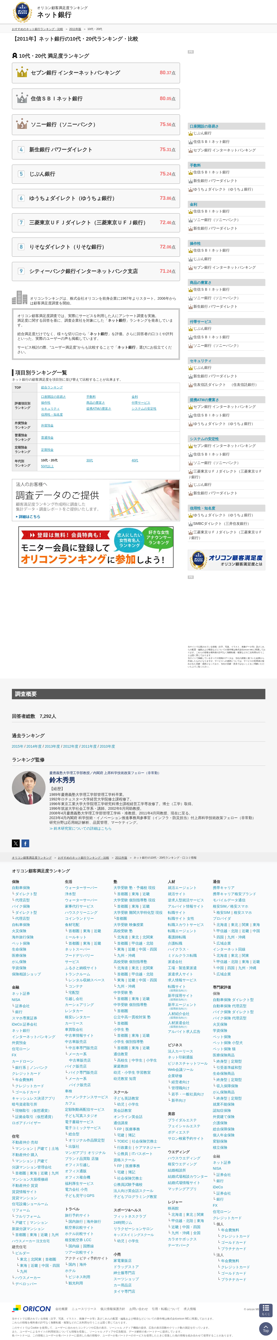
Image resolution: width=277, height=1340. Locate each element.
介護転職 (175, 943)
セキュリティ (50, 408)
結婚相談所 (177, 1170)
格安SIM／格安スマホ (230, 906)
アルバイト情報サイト (186, 906)
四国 (220, 937)
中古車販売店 (76, 1042)
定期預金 (47, 450)
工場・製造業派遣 (182, 968)
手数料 (91, 397)
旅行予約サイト (77, 1215)
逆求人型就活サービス (186, 900)
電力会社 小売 (76, 1189)
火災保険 (19, 931)
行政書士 (124, 1147)
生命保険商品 (224, 1073)
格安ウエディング (182, 1164)
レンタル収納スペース (87, 980)
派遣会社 (175, 962)
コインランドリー (79, 918)
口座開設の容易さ (53, 397)
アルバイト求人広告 (184, 1031)
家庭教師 (121, 1066)
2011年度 (89, 746)
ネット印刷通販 (180, 1057)
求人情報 (190, 1309)
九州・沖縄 (126, 955)
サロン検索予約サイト (186, 1138)
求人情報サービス (182, 980)
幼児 (120, 1104)
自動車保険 (21, 888)
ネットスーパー (77, 949)
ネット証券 (21, 993)
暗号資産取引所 (24, 1104)
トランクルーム (77, 974)
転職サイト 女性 (181, 918)
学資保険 (19, 968)
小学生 (151, 1060)
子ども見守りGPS (79, 1196)
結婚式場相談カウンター (188, 1176)
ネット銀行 (21, 1030)
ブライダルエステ (182, 1120)
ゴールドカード (28, 1092)
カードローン (23, 1061)
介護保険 (220, 1123)
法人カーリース (180, 1051)
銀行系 (20, 1067)
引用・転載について (166, 1309)
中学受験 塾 (123, 992)
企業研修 (175, 1076)
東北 (23, 1259)
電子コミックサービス (83, 1128)
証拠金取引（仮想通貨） (35, 1117)
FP (119, 1129)
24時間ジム (123, 1222)
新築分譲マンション (28, 1229)
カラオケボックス (182, 1239)
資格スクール (124, 1160)
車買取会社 (74, 1029)
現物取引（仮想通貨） (33, 1110)
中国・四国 (51, 1265)
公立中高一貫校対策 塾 (132, 1017)
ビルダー (22, 1253)
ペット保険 (21, 943)
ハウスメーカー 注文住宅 (31, 1241)
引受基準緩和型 (229, 1067)
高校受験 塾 (123, 931)
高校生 (122, 1060)
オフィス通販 (76, 1171)
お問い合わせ (138, 1309)
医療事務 (132, 1129)
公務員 (122, 1154)
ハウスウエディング (184, 1158)
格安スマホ (243, 912)
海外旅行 (94, 1221)
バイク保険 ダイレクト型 (233, 1012)
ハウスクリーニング (81, 912)
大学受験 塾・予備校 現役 (134, 888)
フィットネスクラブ (130, 1216)
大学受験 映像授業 (129, 925)
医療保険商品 (224, 1055)
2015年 (18, 746)
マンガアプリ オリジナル (85, 1153)
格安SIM (223, 912)
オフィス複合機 (77, 1177)
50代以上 (47, 466)
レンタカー (74, 1011)
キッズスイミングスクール (134, 1235)
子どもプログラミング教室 (135, 1197)
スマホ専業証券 (24, 1018)
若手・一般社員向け (187, 1094)
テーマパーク (179, 1245)
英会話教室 (123, 1110)
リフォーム (21, 1210)
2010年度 (107, 746)
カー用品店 (123, 1285)
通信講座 (121, 1123)
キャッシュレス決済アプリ (33, 1098)
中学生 (137, 1060)
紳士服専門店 (124, 1273)
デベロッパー (26, 1284)
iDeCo (218, 1187)
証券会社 (22, 1006)
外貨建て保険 (224, 1117)
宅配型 (74, 992)
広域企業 (223, 943)
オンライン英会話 (128, 1117)
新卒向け (178, 1100)
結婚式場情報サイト (184, 1183)
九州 (55, 1173)
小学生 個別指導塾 (129, 1042)
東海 (33, 1173)
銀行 (19, 1012)
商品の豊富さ (95, 402)
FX (14, 1055)
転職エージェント (182, 931)
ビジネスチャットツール (188, 1063)
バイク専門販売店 (83, 1072)
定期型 (236, 1061)
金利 (135, 397)
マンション (24, 1148)
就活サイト (177, 894)
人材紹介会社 (179, 1015)
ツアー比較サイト (79, 1252)
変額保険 (220, 1141)
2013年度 (52, 746)
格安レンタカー (77, 1017)
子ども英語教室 (126, 1098)
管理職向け (180, 1088)
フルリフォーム (28, 1216)
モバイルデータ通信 (229, 900)
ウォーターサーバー (81, 888)
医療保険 (19, 955)
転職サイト (177, 912)
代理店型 (22, 900)
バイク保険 (21, 906)
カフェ (70, 1103)
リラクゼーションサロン (133, 1229)
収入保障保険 (227, 1086)
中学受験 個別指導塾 (130, 1005)
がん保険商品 (224, 1092)
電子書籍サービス (79, 1122)
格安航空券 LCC (78, 1240)
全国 (196, 1233)
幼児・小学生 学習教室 (132, 1072)
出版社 (74, 1146)
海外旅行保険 (23, 937)
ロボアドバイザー (26, 1123)
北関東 (36, 1259)
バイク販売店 (76, 1066)
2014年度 (34, 746)
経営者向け (180, 1082)
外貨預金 (47, 425)
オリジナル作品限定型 (87, 1140)
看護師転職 (177, 937)
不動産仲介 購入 (25, 1155)
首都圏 (20, 1173)
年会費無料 (24, 1080)
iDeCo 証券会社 (25, 1024)
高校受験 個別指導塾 (130, 962)
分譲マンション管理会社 (32, 1167)
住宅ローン (21, 1049)
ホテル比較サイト (79, 1234)
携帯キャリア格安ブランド (234, 894)
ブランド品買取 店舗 (82, 1159)
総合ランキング (52, 387)
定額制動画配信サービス (85, 1109)
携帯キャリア (224, 888)
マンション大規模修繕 (30, 1179)
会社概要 (61, 1309)
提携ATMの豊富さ (98, 408)
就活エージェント (182, 888)
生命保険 (19, 949)
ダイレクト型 (26, 894)
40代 (135, 460)
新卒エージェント (182, 1006)
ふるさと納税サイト (81, 968)
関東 (200, 1214)
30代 (89, 460)
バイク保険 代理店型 (229, 1018)
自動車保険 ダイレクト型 (233, 1000)
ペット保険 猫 (224, 1049)
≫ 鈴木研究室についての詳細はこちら (80, 828)
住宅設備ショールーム (30, 1204)
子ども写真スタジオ (81, 1116)
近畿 (44, 1173)
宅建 (120, 1135)
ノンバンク (39, 1067)
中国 (256, 931)
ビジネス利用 (79, 1277)
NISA (16, 1000)
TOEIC (122, 1141)
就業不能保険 (224, 1104)
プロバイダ (222, 918)
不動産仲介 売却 (25, 1142)
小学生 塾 (121, 1029)
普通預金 (47, 437)
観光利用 (76, 1283)
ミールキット (76, 937)
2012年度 (70, 746)
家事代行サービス (79, 906)
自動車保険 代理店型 (229, 1006)
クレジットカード (26, 1073)
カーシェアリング (79, 1005)
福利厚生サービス (79, 1183)
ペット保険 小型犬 (228, 1043)
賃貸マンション (24, 1198)
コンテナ (76, 986)
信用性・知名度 (52, 414)
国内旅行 (76, 1221)
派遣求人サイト (180, 974)
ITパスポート (142, 1154)
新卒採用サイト (180, 997)
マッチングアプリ (182, 1189)
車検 (68, 1091)
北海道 (122, 937)
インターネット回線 (229, 949)
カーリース (74, 1023)
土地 (55, 1148)
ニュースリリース (84, 1309)
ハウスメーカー (28, 1278)
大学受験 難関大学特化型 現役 (138, 912)
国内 (72, 1264)
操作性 (45, 402)
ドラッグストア (126, 1267)
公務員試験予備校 (128, 1184)
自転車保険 (21, 925)
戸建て (42, 1148)
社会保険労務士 (144, 1141)
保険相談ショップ (26, 974)
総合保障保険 (224, 1129)
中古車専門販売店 (83, 1048)
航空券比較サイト (79, 1227)
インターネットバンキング (33, 1037)
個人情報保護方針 (112, 1309)
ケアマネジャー (148, 1147)
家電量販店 (123, 1260)
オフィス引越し (77, 1165)
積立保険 (220, 1147)
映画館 (173, 1208)
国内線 (74, 1246)
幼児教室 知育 (125, 1079)
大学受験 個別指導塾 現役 (134, 900)
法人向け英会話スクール (133, 1191)
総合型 (74, 1134)
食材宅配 (72, 925)
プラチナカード (233, 1249)
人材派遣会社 (179, 1024)
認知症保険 (222, 1110)
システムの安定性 (144, 408)
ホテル (70, 1271)
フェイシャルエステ (184, 1126)
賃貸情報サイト (24, 1192)
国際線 (88, 1246)
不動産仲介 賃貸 (25, 1185)
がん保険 (19, 962)
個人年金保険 (224, 1135)
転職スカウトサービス (186, 925)
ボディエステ (179, 1132)
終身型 (221, 1061)
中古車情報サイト (79, 1035)
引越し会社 (74, 999)
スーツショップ (126, 1279)
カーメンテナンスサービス (86, 1097)
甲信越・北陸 (142, 943)
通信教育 (121, 1054)
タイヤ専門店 (124, 1291)
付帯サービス (141, 402)
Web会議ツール (180, 1069)
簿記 (131, 1135)
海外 (83, 1264)
